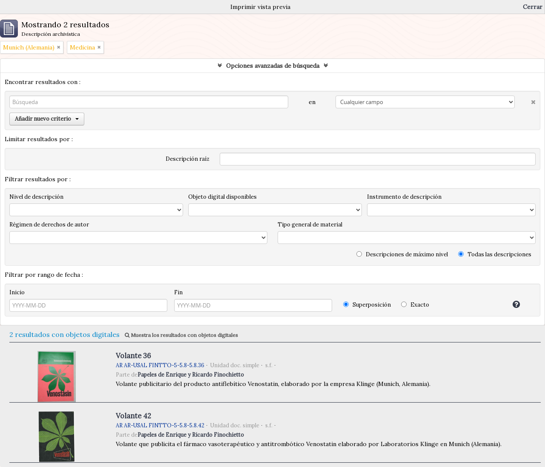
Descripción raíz (187, 158)
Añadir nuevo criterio (47, 118)
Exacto (415, 304)
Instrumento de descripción (404, 196)
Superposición (367, 304)
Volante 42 (133, 416)
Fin (178, 292)
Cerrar (532, 7)
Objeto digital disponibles (222, 196)
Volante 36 (133, 355)
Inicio (17, 292)
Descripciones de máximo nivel (402, 254)
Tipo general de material (310, 224)
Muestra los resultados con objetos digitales (181, 335)
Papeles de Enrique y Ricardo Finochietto (191, 374)
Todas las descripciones (494, 254)
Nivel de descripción (36, 196)
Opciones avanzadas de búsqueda (272, 66)
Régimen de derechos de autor (49, 224)
